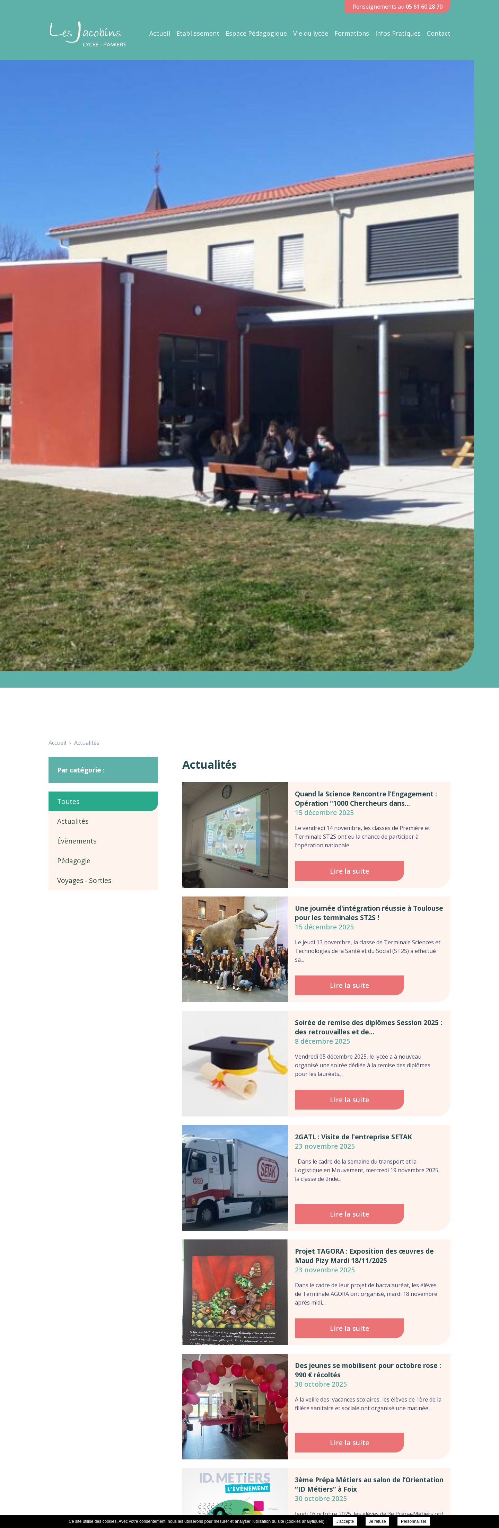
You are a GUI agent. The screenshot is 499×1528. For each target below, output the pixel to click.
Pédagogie (73, 860)
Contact (438, 33)
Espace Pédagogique (256, 33)
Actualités (72, 821)
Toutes (68, 801)
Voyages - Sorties (84, 880)
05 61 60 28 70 (424, 6)
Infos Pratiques (398, 33)
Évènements (76, 841)
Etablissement (197, 33)
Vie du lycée (310, 33)
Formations (351, 33)
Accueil (159, 33)
